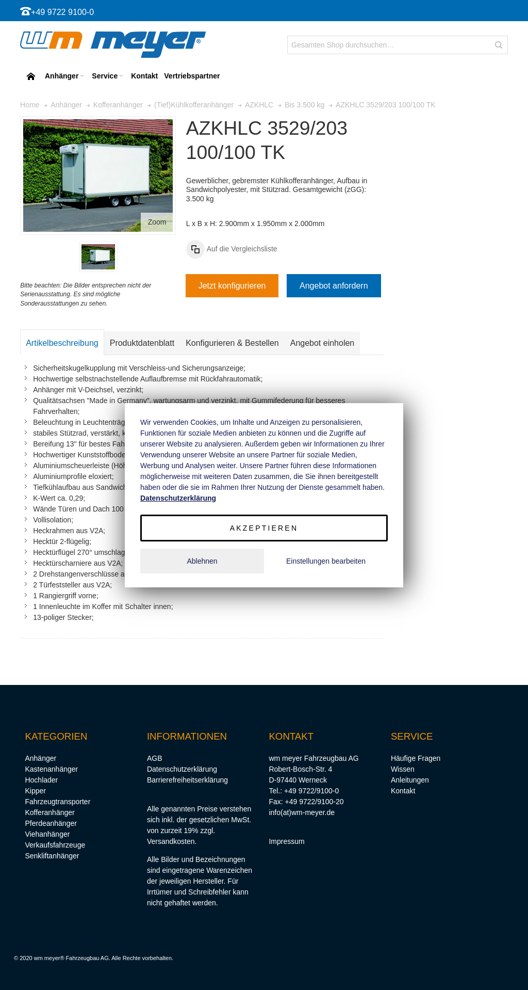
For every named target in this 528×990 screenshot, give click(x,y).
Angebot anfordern (334, 285)
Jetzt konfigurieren (232, 285)
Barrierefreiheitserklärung (187, 780)
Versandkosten (171, 841)
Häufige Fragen (416, 758)
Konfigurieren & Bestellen (232, 343)
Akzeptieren (264, 528)
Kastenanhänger (51, 769)
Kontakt (403, 791)
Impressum (286, 841)
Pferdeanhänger (50, 823)
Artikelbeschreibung (62, 343)
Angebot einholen (322, 343)
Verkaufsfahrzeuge (55, 845)
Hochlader (41, 780)
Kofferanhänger (49, 812)
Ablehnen (202, 561)
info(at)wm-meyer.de (302, 812)
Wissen (403, 769)
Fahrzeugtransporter (57, 801)
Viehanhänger (47, 834)
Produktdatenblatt (142, 343)
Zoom (157, 222)
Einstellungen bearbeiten (326, 561)
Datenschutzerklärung (182, 769)
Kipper (35, 791)
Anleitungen (410, 780)
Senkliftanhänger (52, 856)
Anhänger (40, 758)
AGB (154, 758)
